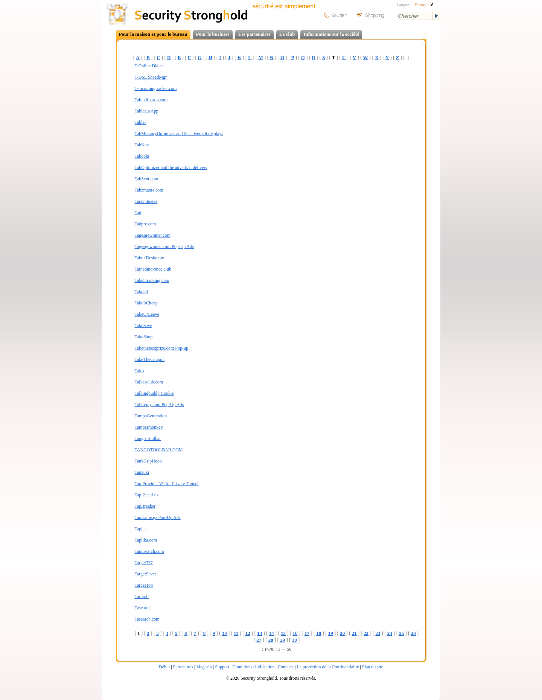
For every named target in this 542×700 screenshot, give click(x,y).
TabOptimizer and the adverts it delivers (171, 167)
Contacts (286, 667)
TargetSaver (146, 574)
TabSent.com (146, 178)
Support (222, 667)
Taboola (142, 156)
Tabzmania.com (149, 190)
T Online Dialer (149, 65)
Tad (138, 212)
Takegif (141, 291)
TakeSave (143, 325)
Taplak (141, 528)
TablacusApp (146, 111)
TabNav (142, 145)
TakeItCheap (146, 303)
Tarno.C (142, 596)
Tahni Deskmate (149, 257)
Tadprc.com (145, 224)
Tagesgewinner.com (153, 235)
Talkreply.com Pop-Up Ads (159, 404)
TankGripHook (148, 461)
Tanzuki (142, 472)
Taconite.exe (146, 201)
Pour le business (213, 34)
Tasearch (143, 607)
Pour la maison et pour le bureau (153, 34)
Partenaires (183, 667)
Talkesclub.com (149, 382)
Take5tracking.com (152, 280)
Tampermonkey (149, 427)
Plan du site (372, 667)
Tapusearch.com (149, 551)
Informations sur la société (331, 34)
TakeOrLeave (147, 314)
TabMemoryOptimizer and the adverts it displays (179, 133)
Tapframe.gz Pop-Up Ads (158, 517)
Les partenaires (254, 34)
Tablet (140, 122)
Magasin (204, 667)
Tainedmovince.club (153, 269)
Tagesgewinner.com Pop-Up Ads (164, 246)
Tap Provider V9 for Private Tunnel (167, 483)
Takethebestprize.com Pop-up (161, 348)
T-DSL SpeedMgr (151, 77)
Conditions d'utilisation (254, 667)
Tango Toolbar (148, 438)
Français (424, 4)
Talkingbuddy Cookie (154, 393)
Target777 (144, 562)
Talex (140, 370)
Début (164, 667)
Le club (287, 34)
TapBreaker (145, 506)
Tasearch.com (147, 619)
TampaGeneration (151, 415)
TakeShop (144, 336)
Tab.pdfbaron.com (151, 99)
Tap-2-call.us (146, 495)
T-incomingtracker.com (156, 88)
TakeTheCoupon (150, 359)
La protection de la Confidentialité (328, 667)
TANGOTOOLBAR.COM (159, 449)
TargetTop (144, 585)
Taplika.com (146, 540)
